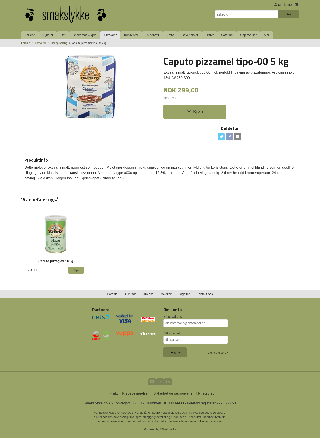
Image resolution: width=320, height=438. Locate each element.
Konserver (131, 35)
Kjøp (194, 111)
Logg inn (184, 294)
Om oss (148, 294)
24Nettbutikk (168, 429)
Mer (266, 35)
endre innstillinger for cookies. (204, 421)
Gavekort (166, 294)
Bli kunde (130, 294)
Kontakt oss (205, 294)
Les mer (173, 421)
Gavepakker (189, 35)
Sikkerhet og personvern (172, 393)
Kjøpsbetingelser (135, 393)
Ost (63, 35)
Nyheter (47, 35)
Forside (30, 35)
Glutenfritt (152, 35)
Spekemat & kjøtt (85, 35)
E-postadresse (173, 316)
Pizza (170, 35)
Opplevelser (248, 35)
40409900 (176, 403)
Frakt (114, 393)
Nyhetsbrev (205, 393)
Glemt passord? (217, 352)
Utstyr (210, 35)
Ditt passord (171, 333)
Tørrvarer (110, 35)
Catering (227, 35)
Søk (288, 14)
